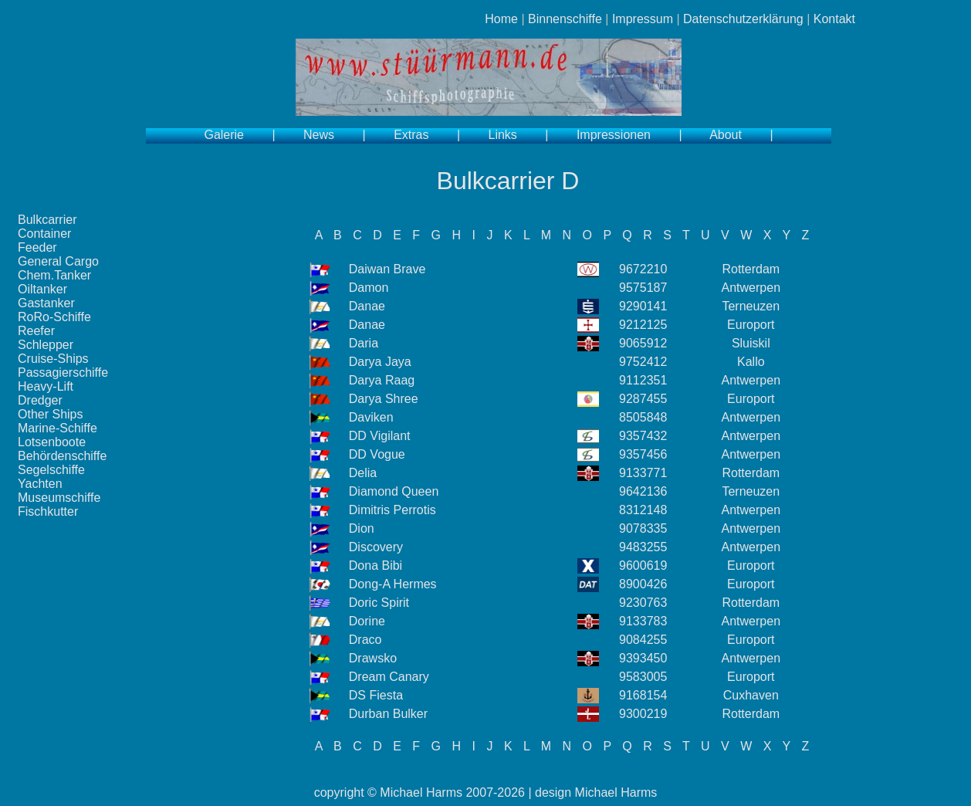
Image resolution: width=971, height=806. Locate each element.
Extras (411, 134)
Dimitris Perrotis (392, 509)
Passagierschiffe (63, 372)
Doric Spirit (379, 602)
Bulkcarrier (47, 219)
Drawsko (373, 658)
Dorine (367, 621)
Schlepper (45, 344)
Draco (365, 639)
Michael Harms (421, 792)
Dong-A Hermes (393, 584)
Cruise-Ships (53, 358)
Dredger (40, 400)
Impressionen (614, 134)
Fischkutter (48, 511)
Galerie (224, 134)
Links (503, 134)
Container (44, 233)
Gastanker (46, 303)
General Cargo (58, 261)
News (318, 134)
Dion (361, 528)
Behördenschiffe (62, 455)
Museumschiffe (59, 497)
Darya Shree (383, 398)
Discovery (376, 547)
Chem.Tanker (54, 275)
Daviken (371, 417)
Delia (363, 472)
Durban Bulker (388, 713)
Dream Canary (389, 676)
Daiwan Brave (387, 269)
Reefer (36, 330)
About (725, 134)
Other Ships (50, 414)
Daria (363, 343)
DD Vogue (377, 454)
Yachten (40, 483)
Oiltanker (42, 289)
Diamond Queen (394, 491)
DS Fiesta (376, 695)
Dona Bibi (375, 565)
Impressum (642, 18)
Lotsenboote (52, 442)
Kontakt (834, 18)
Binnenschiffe (565, 18)
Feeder (37, 247)
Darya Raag (381, 380)
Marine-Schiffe (57, 428)
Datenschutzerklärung (743, 18)
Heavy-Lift (45, 386)
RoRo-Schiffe (54, 316)
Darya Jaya (380, 361)
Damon (369, 287)
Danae (367, 306)
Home (501, 18)
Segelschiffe (51, 469)
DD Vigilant (380, 435)
